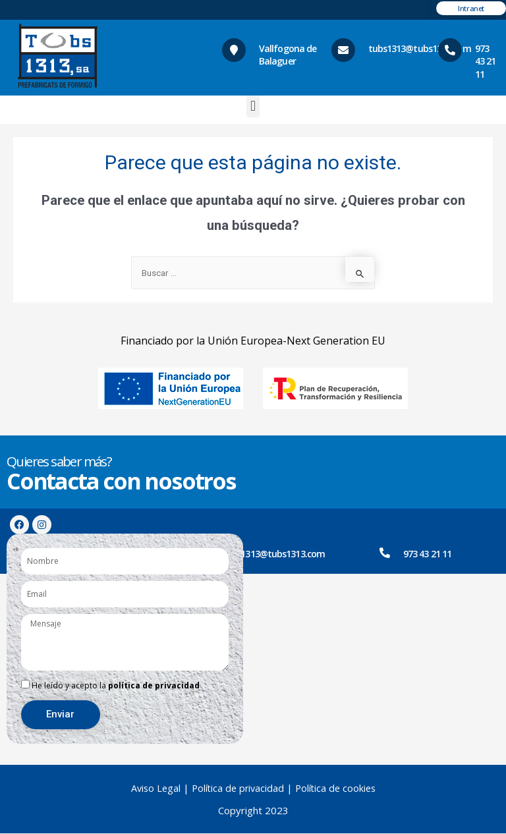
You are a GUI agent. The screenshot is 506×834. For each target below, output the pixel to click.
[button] (252, 106)
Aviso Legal (153, 788)
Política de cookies (338, 788)
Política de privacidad (238, 788)
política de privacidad (154, 686)
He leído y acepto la (116, 686)
